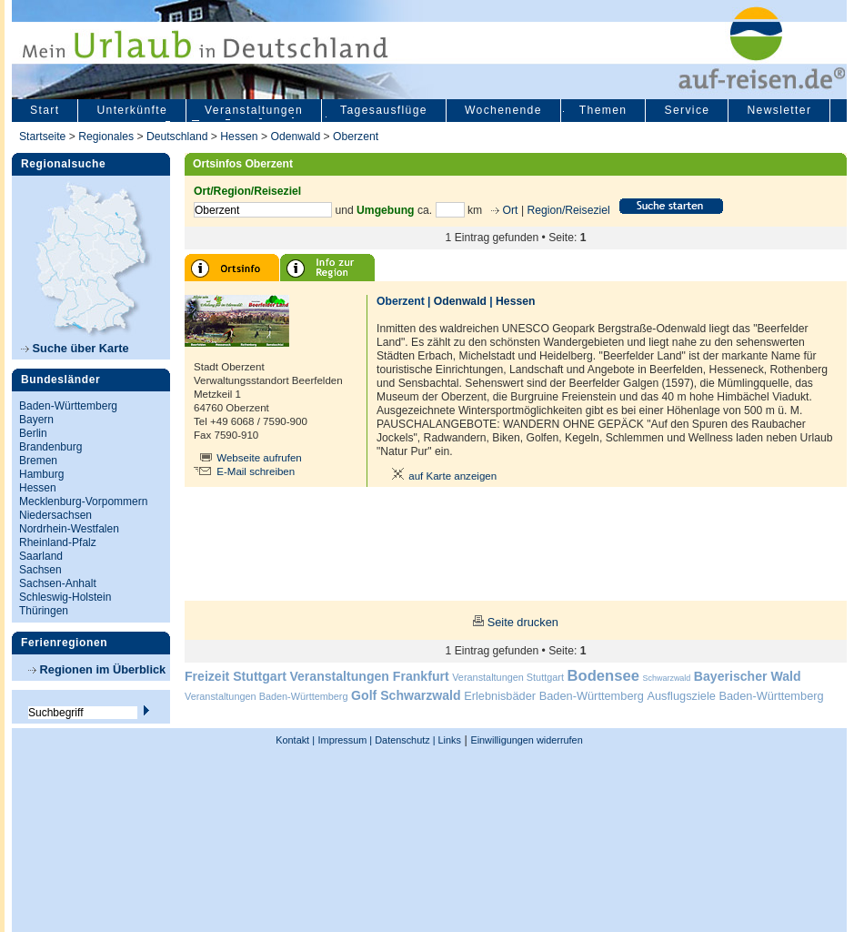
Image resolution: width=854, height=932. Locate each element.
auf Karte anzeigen (441, 476)
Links (448, 739)
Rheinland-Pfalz (57, 542)
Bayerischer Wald (747, 676)
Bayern (36, 419)
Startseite (42, 136)
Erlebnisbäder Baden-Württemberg (554, 696)
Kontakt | (295, 739)
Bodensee (603, 675)
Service (686, 110)
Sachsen (40, 569)
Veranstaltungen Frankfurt (368, 676)
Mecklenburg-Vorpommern (83, 501)
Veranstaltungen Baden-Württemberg (266, 696)
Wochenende (503, 110)
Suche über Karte (75, 348)
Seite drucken (522, 622)
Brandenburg (50, 447)
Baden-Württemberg (68, 406)
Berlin (33, 433)
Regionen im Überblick (97, 669)
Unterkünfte (131, 110)
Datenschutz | (403, 739)
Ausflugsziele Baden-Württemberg (735, 696)
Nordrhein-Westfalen (69, 528)
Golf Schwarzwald (405, 695)
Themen (603, 110)
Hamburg (41, 474)
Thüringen (43, 610)
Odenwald (295, 136)
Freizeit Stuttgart (235, 676)
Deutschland (177, 136)
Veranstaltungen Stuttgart (508, 677)
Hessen (238, 136)
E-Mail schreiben (255, 471)
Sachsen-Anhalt (57, 583)
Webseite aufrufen (259, 457)
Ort (508, 210)
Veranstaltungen (254, 110)
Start (44, 110)
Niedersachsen (55, 515)
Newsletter (779, 110)
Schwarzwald (667, 678)
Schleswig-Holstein (65, 597)
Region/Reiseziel (568, 210)
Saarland (41, 556)
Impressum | (345, 739)
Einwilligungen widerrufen (526, 739)
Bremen (38, 460)
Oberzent (355, 136)
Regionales (106, 136)
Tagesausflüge (383, 110)
